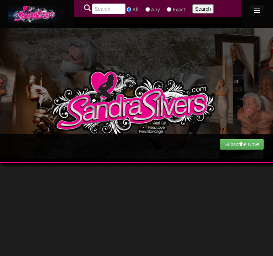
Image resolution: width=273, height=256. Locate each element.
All (135, 9)
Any (155, 9)
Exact (179, 9)
